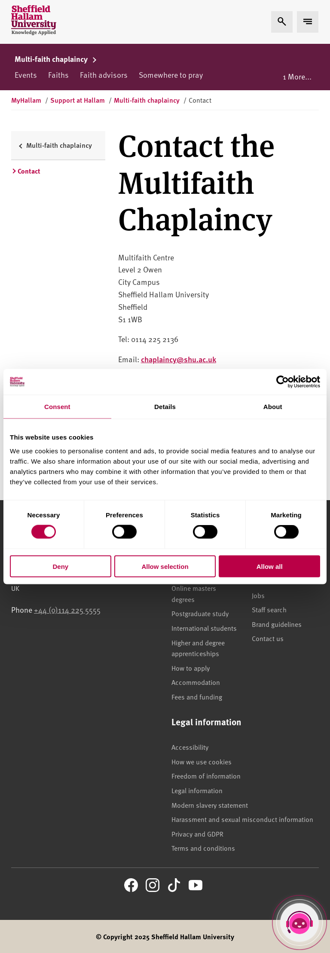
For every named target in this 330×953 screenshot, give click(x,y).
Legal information (197, 790)
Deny (60, 566)
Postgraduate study (200, 613)
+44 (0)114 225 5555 (67, 609)
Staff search (269, 609)
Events (26, 74)
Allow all (270, 566)
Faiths (58, 74)
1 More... (297, 76)
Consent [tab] (57, 406)
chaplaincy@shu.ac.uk (178, 359)
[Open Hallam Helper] (299, 922)
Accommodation (195, 682)
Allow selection (164, 566)
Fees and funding (196, 696)
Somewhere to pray (171, 74)
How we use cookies (201, 761)
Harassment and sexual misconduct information (242, 819)
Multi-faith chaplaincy (56, 58)
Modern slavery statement (209, 804)
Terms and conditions (203, 847)
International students (204, 627)
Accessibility (189, 746)
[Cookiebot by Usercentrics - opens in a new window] (282, 382)
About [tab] (272, 406)
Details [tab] (165, 406)
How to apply (190, 667)
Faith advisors (104, 74)
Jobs (258, 595)
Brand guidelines (277, 624)
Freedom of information (206, 775)
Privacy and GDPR (197, 833)
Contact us (268, 638)
